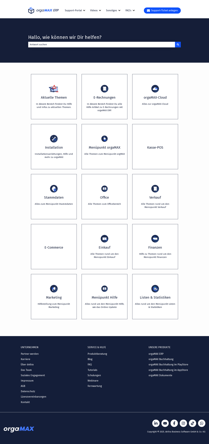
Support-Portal (73, 10)
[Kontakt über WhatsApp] (201, 423)
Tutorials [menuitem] (92, 370)
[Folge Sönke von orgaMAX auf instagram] (183, 423)
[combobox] (101, 44)
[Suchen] (178, 44)
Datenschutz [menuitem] (28, 391)
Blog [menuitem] (90, 359)
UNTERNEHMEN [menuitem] (29, 347)
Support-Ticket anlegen (162, 10)
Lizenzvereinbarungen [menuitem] (33, 396)
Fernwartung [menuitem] (95, 386)
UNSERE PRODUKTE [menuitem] (159, 347)
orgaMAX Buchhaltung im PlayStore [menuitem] (168, 364)
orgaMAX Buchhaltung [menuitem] (161, 359)
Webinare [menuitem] (93, 380)
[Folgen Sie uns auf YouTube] (165, 423)
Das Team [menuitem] (26, 370)
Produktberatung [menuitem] (97, 353)
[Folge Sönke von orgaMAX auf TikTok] (192, 423)
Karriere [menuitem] (25, 359)
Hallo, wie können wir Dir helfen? (64, 37)
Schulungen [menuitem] (94, 375)
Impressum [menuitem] (27, 380)
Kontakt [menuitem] (25, 402)
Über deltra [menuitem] (27, 364)
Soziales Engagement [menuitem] (33, 375)
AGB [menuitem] (23, 386)
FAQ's (128, 10)
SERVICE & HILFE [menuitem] (97, 347)
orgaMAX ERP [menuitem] (156, 353)
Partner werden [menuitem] (30, 353)
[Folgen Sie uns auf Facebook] (174, 423)
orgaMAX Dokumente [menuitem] (160, 375)
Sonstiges (111, 10)
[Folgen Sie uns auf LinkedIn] (156, 423)
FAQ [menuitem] (90, 364)
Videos (94, 10)
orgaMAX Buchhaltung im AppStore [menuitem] (168, 370)
